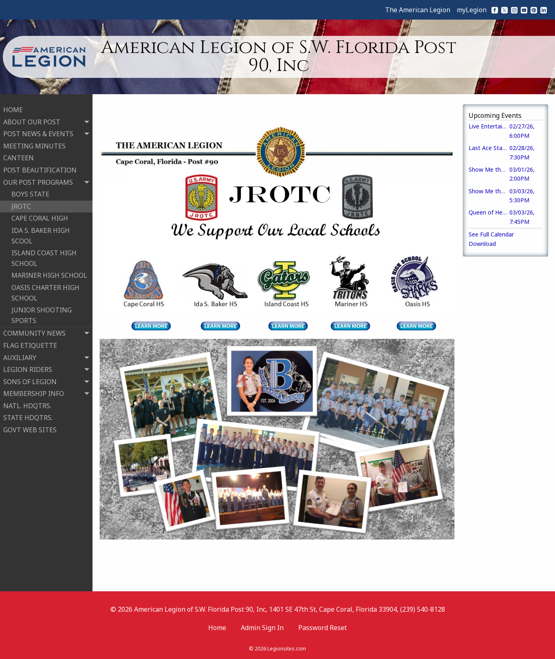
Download (482, 244)
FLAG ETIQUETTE (30, 342)
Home (217, 627)
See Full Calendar (491, 234)
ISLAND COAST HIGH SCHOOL (44, 255)
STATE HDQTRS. (28, 414)
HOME (13, 106)
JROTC (21, 203)
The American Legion (417, 9)
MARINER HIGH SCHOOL (49, 272)
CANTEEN (18, 154)
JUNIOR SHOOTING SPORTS (41, 312)
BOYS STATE (30, 190)
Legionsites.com (286, 648)
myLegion (472, 9)
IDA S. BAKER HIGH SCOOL (40, 232)
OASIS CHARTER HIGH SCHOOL (45, 289)
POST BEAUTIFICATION (40, 166)
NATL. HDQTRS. (27, 402)
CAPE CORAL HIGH (39, 214)
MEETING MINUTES (34, 142)
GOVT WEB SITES (30, 426)
